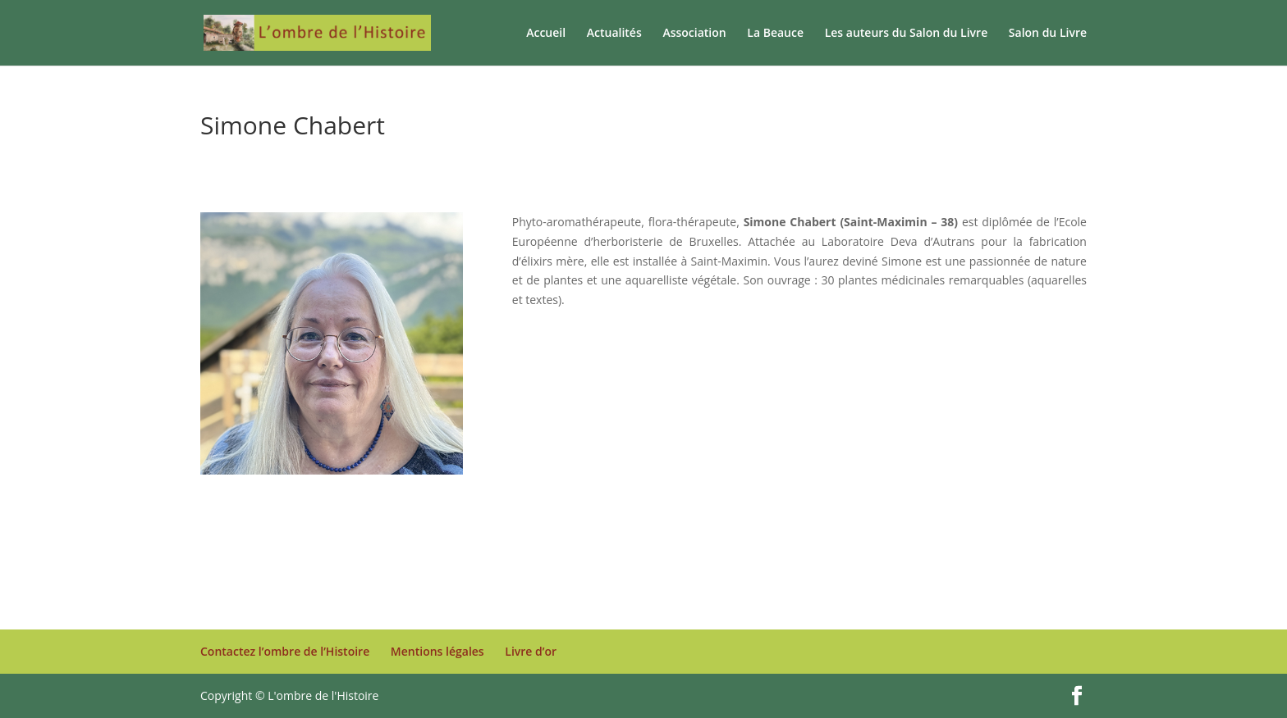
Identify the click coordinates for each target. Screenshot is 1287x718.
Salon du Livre (1048, 33)
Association (694, 33)
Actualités (614, 33)
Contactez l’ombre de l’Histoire (284, 651)
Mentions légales (437, 651)
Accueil (546, 33)
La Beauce (775, 33)
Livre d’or (530, 651)
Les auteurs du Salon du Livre (906, 33)
